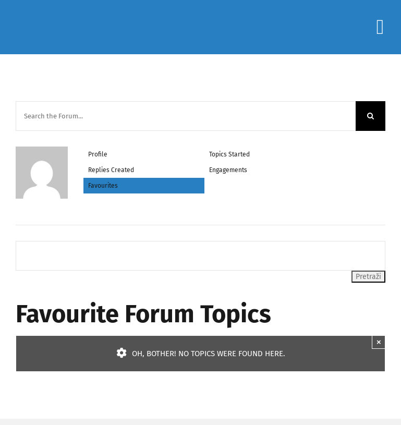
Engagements (228, 170)
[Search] (370, 116)
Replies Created (111, 170)
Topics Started (229, 154)
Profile (97, 154)
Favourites (103, 185)
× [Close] (378, 341)
